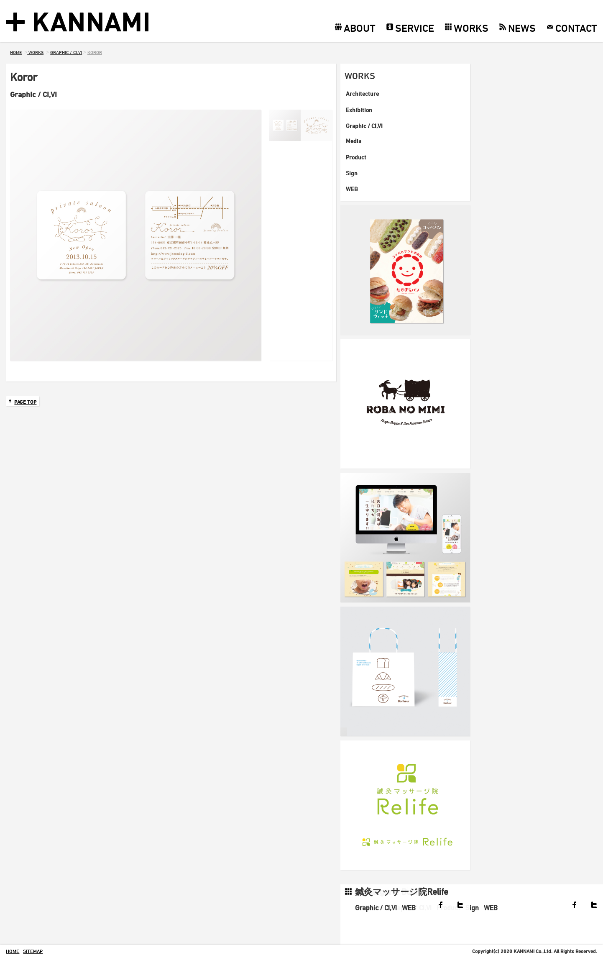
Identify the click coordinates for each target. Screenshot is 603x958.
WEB (352, 188)
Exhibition (359, 109)
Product (356, 157)
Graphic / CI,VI (364, 125)
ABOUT (360, 27)
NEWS (522, 27)
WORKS (471, 27)
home (12, 951)
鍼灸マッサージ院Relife (401, 891)
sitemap (33, 951)
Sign (352, 173)
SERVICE (414, 27)
